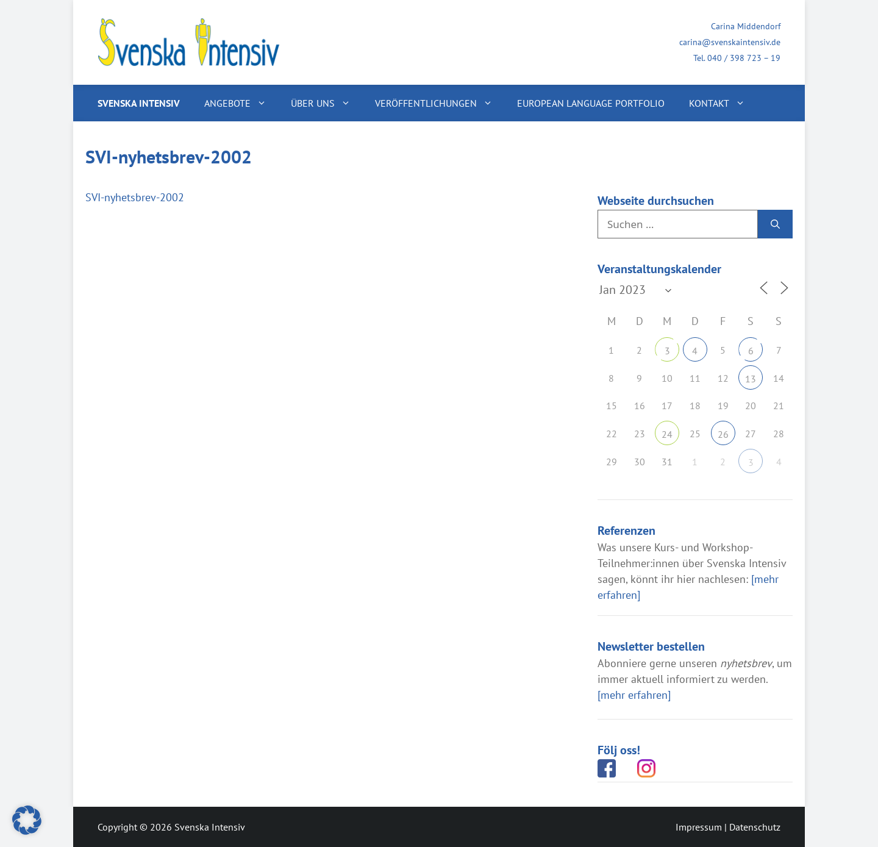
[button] (27, 820)
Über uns (327, 103)
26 (723, 434)
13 (750, 379)
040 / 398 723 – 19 (743, 57)
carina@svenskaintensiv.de (729, 42)
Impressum (699, 827)
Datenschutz (754, 827)
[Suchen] (775, 224)
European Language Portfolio (591, 103)
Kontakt (723, 103)
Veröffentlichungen (440, 103)
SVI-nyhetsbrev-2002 (134, 197)
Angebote (241, 103)
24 (667, 434)
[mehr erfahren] (634, 695)
